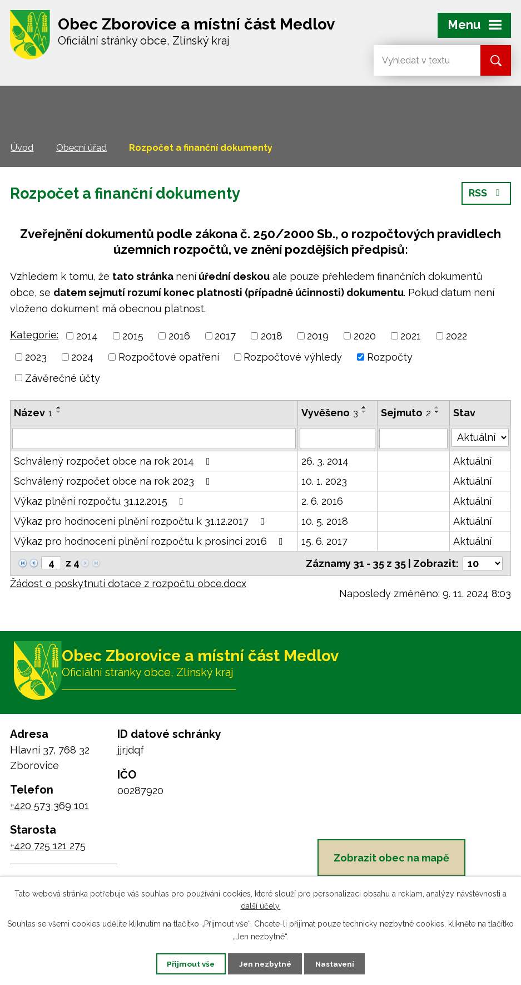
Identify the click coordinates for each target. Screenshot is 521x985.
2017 (225, 336)
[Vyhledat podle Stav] (480, 437)
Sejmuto (406, 412)
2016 (179, 336)
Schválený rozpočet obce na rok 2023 (114, 481)
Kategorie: (34, 335)
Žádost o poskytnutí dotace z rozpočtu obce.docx (128, 583)
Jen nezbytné (264, 963)
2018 (271, 336)
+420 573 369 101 (49, 808)
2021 (410, 336)
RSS (486, 196)
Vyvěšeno (329, 412)
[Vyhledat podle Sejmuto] (413, 438)
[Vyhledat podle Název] (154, 438)
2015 (132, 336)
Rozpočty (390, 357)
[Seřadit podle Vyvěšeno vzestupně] (364, 407)
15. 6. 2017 (324, 541)
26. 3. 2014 (325, 461)
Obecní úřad (81, 147)
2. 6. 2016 (322, 501)
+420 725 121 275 (48, 848)
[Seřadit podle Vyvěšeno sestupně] (364, 412)
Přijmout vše (185, 963)
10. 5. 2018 (324, 521)
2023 (36, 357)
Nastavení (340, 963)
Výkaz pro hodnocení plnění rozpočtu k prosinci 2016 (150, 541)
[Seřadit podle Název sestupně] (59, 412)
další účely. (261, 905)
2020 (365, 336)
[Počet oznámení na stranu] (483, 563)
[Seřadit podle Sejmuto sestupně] (437, 412)
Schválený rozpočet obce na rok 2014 (114, 461)
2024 (82, 357)
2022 (456, 336)
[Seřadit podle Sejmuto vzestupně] (437, 407)
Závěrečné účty (62, 377)
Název (33, 412)
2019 (318, 336)
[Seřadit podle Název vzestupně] (59, 407)
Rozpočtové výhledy (293, 357)
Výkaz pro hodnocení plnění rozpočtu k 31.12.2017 (141, 521)
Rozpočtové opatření (168, 357)
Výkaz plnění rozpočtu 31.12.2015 (101, 501)
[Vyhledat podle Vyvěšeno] (337, 438)
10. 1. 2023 (324, 481)
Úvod (22, 147)
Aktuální (472, 461)
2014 (87, 336)
